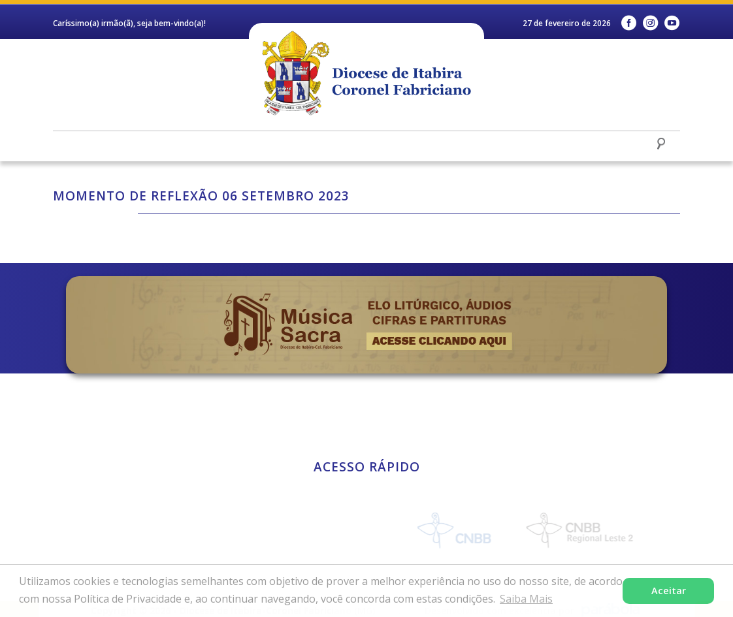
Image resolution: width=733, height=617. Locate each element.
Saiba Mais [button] (526, 599)
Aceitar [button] (668, 590)
